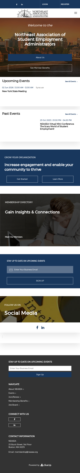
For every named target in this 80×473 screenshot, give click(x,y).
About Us (40, 57)
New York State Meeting (14, 91)
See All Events (70, 81)
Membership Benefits (18, 401)
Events (11, 393)
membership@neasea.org (26, 452)
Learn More (58, 179)
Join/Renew (14, 397)
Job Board (13, 405)
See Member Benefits (40, 68)
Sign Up (40, 281)
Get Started (22, 179)
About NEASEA (15, 389)
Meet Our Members (13, 237)
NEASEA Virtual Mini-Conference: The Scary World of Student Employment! (57, 126)
